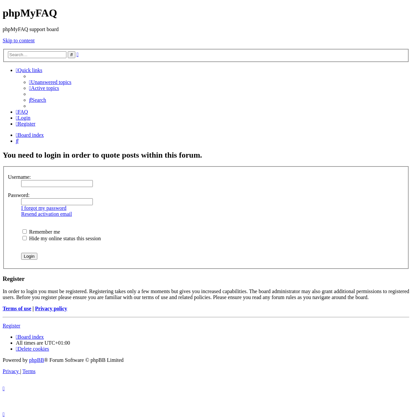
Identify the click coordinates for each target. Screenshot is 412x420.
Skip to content (19, 40)
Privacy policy (51, 308)
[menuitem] (50, 82)
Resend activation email (46, 214)
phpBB (36, 360)
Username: (19, 177)
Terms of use (17, 308)
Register (11, 325)
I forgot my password (43, 208)
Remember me (41, 232)
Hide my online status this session (61, 238)
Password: (19, 195)
